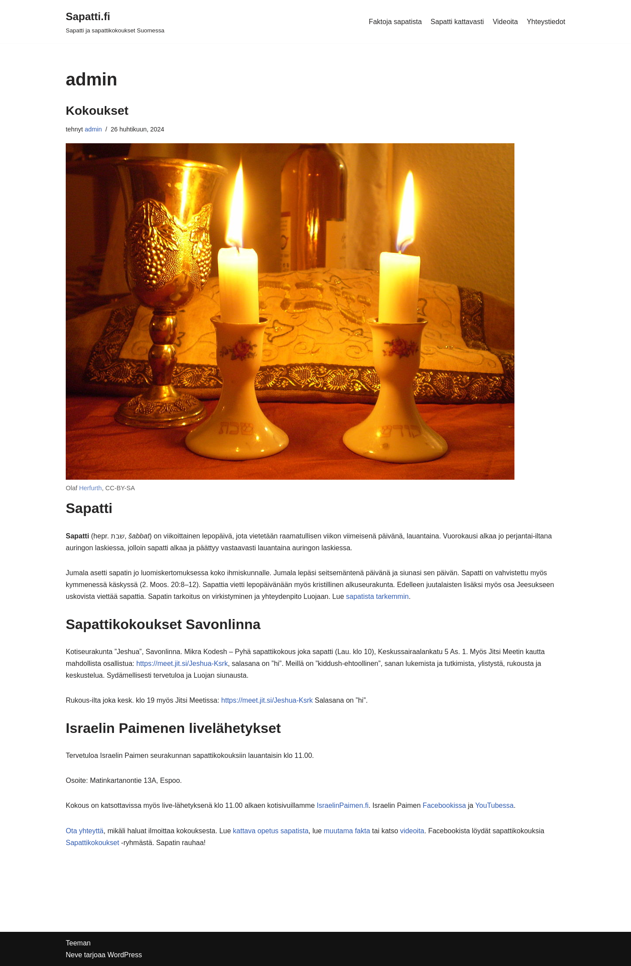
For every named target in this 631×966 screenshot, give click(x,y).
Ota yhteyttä (84, 831)
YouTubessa (494, 805)
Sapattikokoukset (92, 842)
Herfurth (90, 488)
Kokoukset (97, 110)
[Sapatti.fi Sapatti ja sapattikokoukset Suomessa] (115, 21)
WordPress (124, 955)
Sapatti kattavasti (457, 21)
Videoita (505, 21)
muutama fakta (347, 831)
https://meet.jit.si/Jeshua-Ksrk (182, 663)
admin (93, 129)
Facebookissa (444, 805)
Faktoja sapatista (395, 21)
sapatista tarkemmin (377, 596)
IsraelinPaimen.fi (343, 805)
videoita (412, 831)
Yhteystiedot (546, 21)
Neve (74, 955)
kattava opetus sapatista (271, 831)
